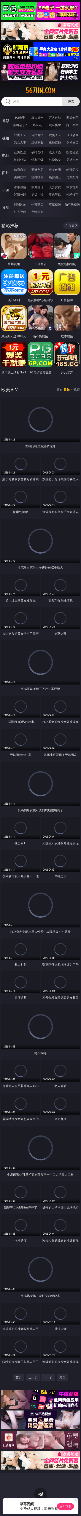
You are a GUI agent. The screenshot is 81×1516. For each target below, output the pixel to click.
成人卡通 (55, 152)
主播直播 (55, 142)
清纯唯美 (37, 177)
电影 (5, 155)
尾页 (62, 1377)
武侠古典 (72, 187)
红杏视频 (20, 212)
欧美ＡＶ (55, 135)
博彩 (5, 120)
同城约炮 (20, 204)
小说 (5, 190)
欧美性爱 (72, 152)
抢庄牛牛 (72, 125)
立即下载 (65, 1506)
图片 (5, 172)
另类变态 (72, 160)
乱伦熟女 (55, 160)
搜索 (71, 101)
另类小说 (37, 194)
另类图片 (72, 177)
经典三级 (37, 160)
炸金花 (37, 125)
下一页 (48, 1377)
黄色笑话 (55, 194)
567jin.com (41, 90)
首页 (19, 1377)
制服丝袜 (20, 160)
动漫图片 (72, 170)
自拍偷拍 (37, 135)
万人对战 (55, 117)
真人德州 (37, 117)
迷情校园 (20, 194)
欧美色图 (55, 170)
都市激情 (20, 187)
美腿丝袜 (20, 177)
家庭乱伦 (37, 187)
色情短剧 (37, 212)
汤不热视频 (72, 204)
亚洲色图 (37, 170)
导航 (5, 207)
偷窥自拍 (20, 170)
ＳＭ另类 (72, 142)
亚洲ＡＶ (20, 135)
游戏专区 (72, 117)
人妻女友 (55, 187)
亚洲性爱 (20, 152)
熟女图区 (55, 177)
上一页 (33, 1377)
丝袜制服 (37, 142)
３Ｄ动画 (72, 135)
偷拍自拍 (37, 152)
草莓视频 (55, 204)
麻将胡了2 (20, 125)
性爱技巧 (72, 194)
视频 (5, 138)
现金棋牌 (55, 125)
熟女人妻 (20, 142)
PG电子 (20, 117)
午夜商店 (37, 204)
